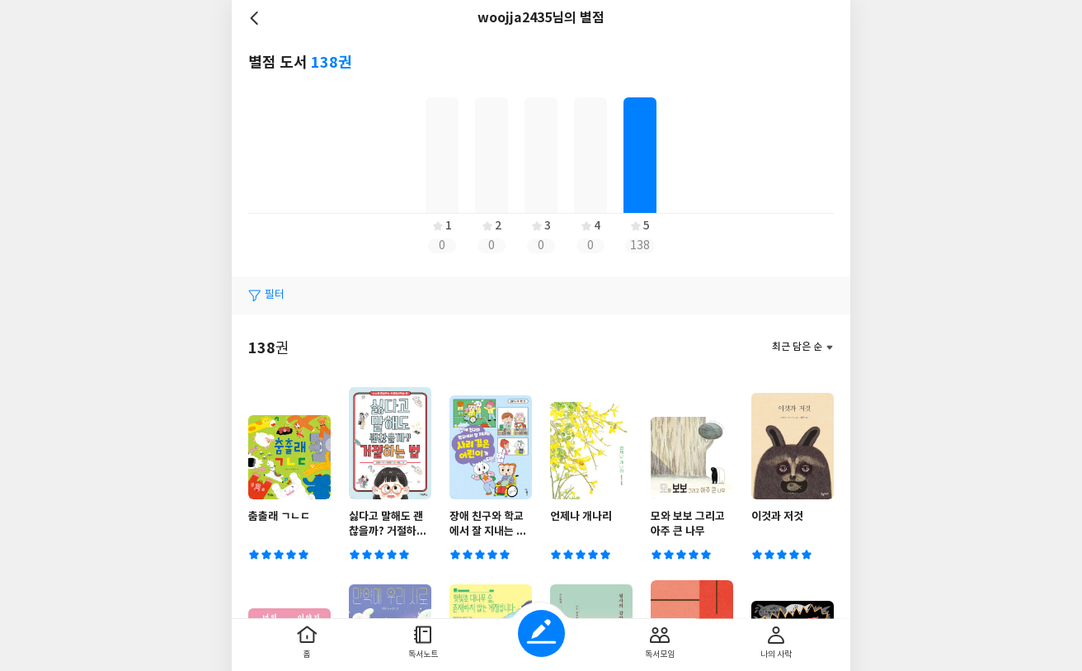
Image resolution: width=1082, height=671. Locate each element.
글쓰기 (541, 633)
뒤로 (256, 18)
